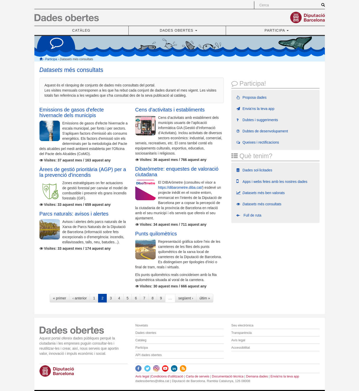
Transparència (241, 333)
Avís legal (238, 340)
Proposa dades (251, 97)
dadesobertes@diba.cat (152, 381)
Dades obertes (145, 333)
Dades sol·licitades (254, 170)
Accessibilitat (240, 347)
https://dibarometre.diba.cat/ (180, 187)
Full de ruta (248, 215)
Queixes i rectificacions (257, 142)
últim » (205, 298)
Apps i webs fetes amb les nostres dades (271, 181)
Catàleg (140, 340)
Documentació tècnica (228, 376)
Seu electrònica (242, 325)
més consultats (259, 204)
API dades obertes (148, 355)
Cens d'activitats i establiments (170, 109)
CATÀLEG (81, 30)
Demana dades (257, 376)
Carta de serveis (197, 376)
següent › (185, 298)
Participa (51, 59)
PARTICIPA (276, 30)
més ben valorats (260, 193)
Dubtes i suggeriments (257, 120)
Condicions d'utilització (167, 376)
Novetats (141, 325)
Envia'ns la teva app (255, 109)
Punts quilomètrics (156, 233)
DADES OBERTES (178, 30)
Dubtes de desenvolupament (262, 131)
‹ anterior (79, 298)
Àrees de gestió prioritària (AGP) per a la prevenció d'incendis (82, 172)
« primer (59, 298)
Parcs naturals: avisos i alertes (74, 214)
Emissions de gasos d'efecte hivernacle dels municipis (71, 112)
